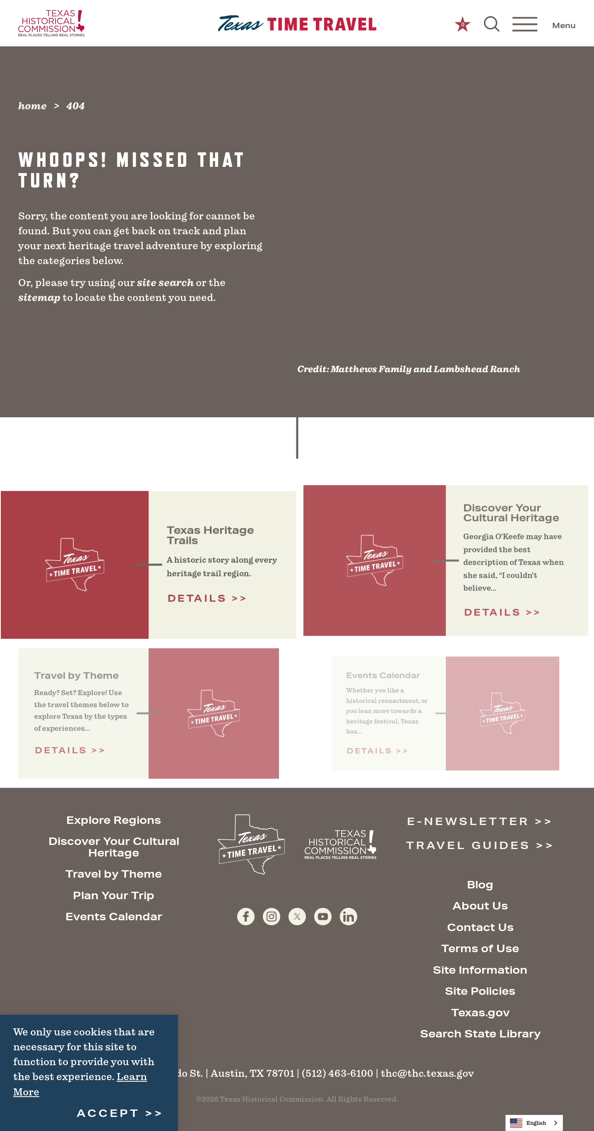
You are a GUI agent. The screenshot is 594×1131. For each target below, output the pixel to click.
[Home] (297, 23)
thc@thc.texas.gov (427, 1073)
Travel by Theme (113, 873)
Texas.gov (480, 1012)
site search (165, 283)
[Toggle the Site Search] (492, 23)
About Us (480, 905)
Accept (108, 1113)
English (528, 1123)
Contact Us (480, 927)
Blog (480, 884)
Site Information (480, 969)
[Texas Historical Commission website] (51, 23)
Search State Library (480, 1033)
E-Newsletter (468, 821)
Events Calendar (113, 916)
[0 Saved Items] (463, 23)
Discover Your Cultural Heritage (113, 847)
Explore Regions (113, 819)
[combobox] (534, 1123)
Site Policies (480, 990)
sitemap (39, 297)
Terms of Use (480, 948)
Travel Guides (468, 845)
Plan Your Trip (113, 895)
